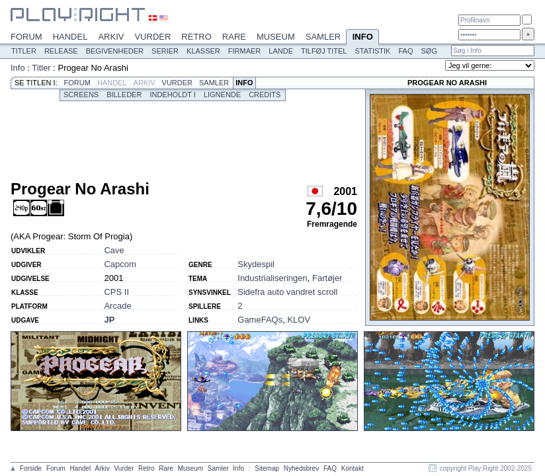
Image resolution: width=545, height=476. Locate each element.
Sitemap (267, 468)
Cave (114, 250)
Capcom (120, 264)
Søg (429, 51)
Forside (31, 468)
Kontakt (352, 468)
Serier (165, 51)
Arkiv (111, 37)
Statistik (372, 51)
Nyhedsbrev (301, 468)
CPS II (116, 292)
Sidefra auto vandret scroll (287, 292)
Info (362, 38)
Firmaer (244, 51)
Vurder (152, 37)
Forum (26, 37)
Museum (276, 37)
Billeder (124, 95)
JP (109, 320)
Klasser (203, 51)
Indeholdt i (172, 95)
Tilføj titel (324, 51)
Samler (323, 37)
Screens (81, 95)
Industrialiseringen (272, 278)
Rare (234, 37)
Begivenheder (115, 51)
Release (61, 51)
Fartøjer (327, 278)
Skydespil (255, 264)
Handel (70, 37)
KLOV (298, 320)
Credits (264, 95)
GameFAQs (259, 320)
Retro (196, 37)
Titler (23, 51)
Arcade (117, 306)
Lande (281, 51)
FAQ (405, 51)
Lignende (222, 95)
